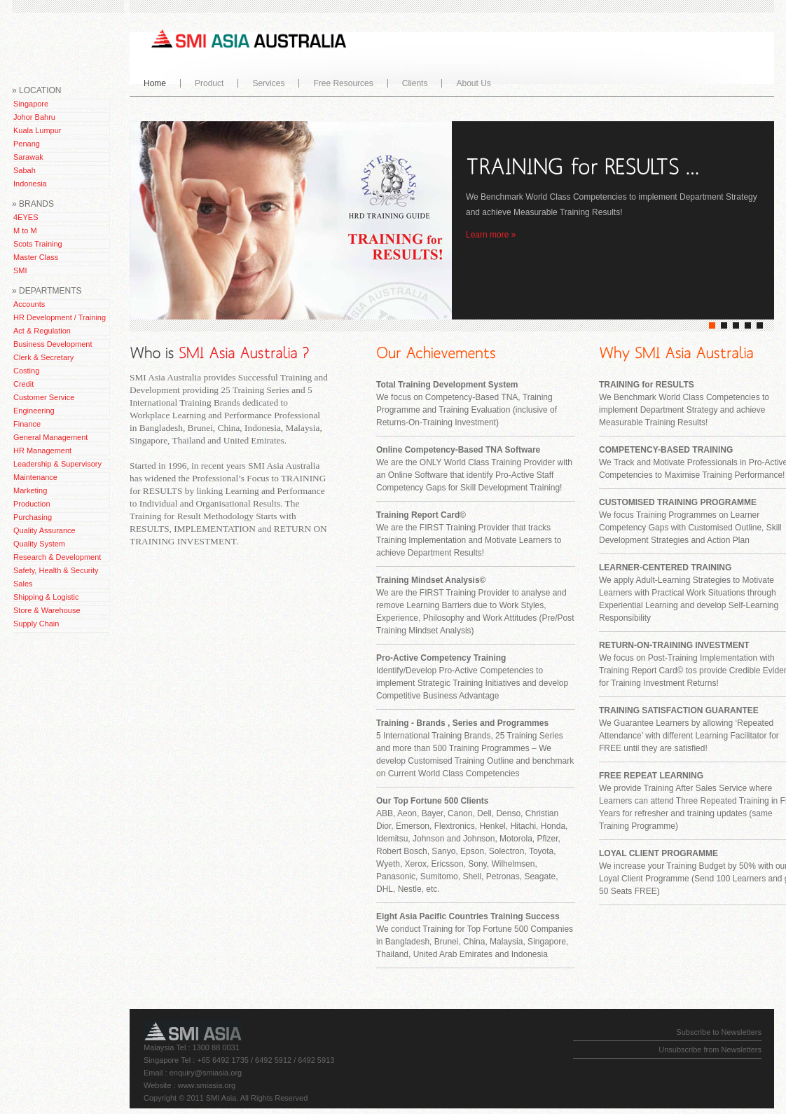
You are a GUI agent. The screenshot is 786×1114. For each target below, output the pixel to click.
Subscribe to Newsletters (718, 1032)
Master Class (35, 257)
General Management (50, 437)
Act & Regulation (42, 330)
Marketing (30, 490)
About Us (470, 83)
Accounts (29, 304)
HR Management (42, 450)
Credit (23, 384)
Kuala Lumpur (37, 130)
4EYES (25, 217)
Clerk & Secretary (43, 357)
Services (265, 83)
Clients (415, 83)
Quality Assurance (44, 530)
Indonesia (30, 183)
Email (153, 1072)
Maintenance (35, 477)
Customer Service (43, 397)
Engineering (34, 410)
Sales (23, 583)
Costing (26, 370)
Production (31, 504)
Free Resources (339, 83)
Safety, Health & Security (55, 570)
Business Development (52, 344)
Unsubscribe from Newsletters (710, 1049)
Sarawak (28, 157)
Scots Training (37, 244)
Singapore (30, 103)
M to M (25, 230)
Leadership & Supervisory (57, 464)
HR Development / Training (59, 317)
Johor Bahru (34, 117)
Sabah (24, 170)
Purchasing (32, 517)
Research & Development (57, 557)
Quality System (39, 543)
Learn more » (491, 235)
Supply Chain (36, 623)
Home (155, 83)
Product (206, 83)
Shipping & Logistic (46, 597)
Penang (26, 143)
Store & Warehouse (47, 610)
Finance (27, 424)
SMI (20, 270)
